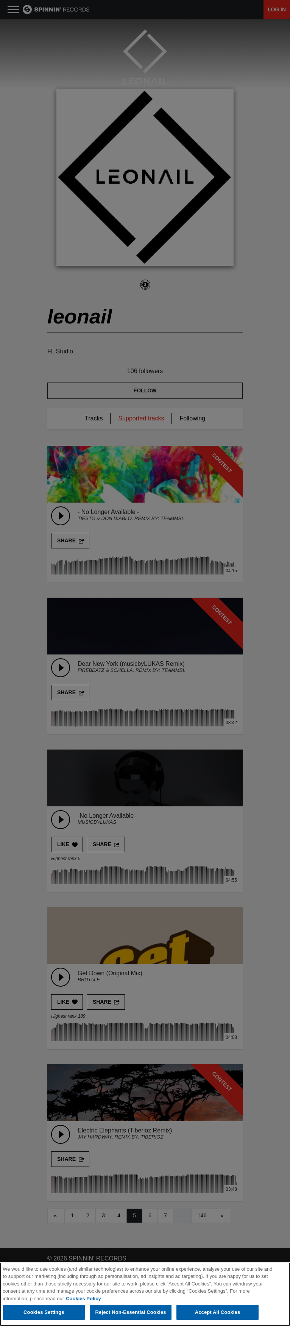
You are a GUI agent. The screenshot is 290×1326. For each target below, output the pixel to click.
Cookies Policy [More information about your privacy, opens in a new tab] (83, 1298)
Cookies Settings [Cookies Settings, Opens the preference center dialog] (43, 1312)
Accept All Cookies (217, 1312)
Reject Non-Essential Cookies (130, 1312)
